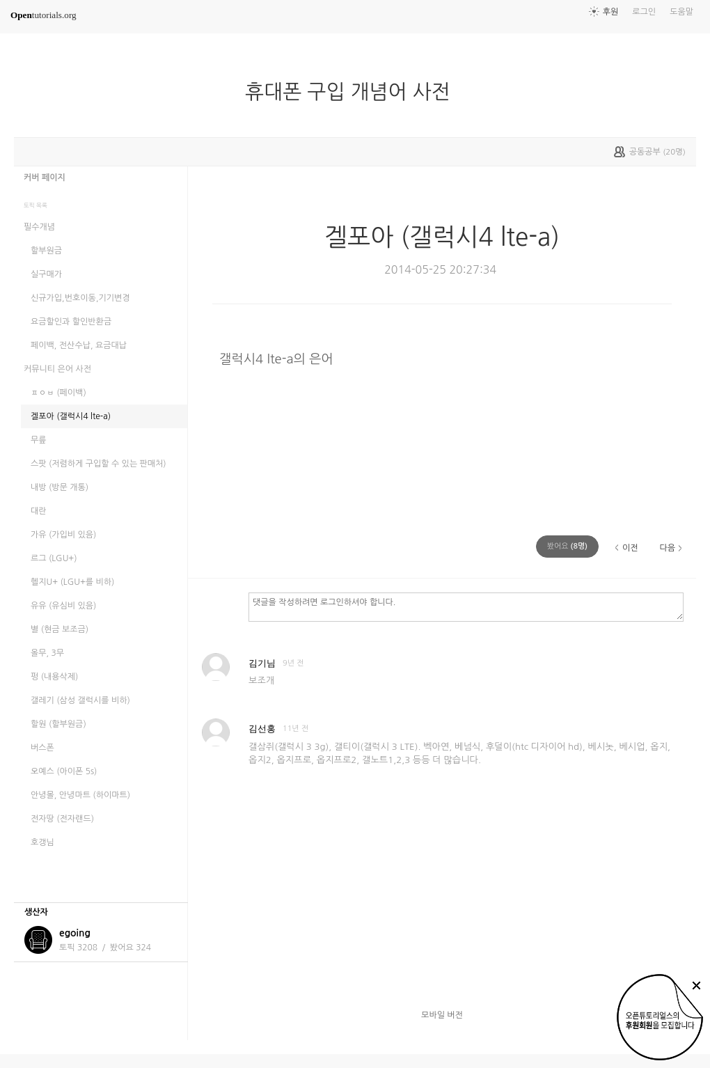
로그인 (644, 12)
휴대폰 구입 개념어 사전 (353, 92)
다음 (667, 548)
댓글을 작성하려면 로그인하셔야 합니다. (466, 606)
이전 (630, 548)
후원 (611, 12)
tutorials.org (43, 15)
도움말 (681, 12)
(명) (567, 546)
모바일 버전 (442, 1015)
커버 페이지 (44, 177)
